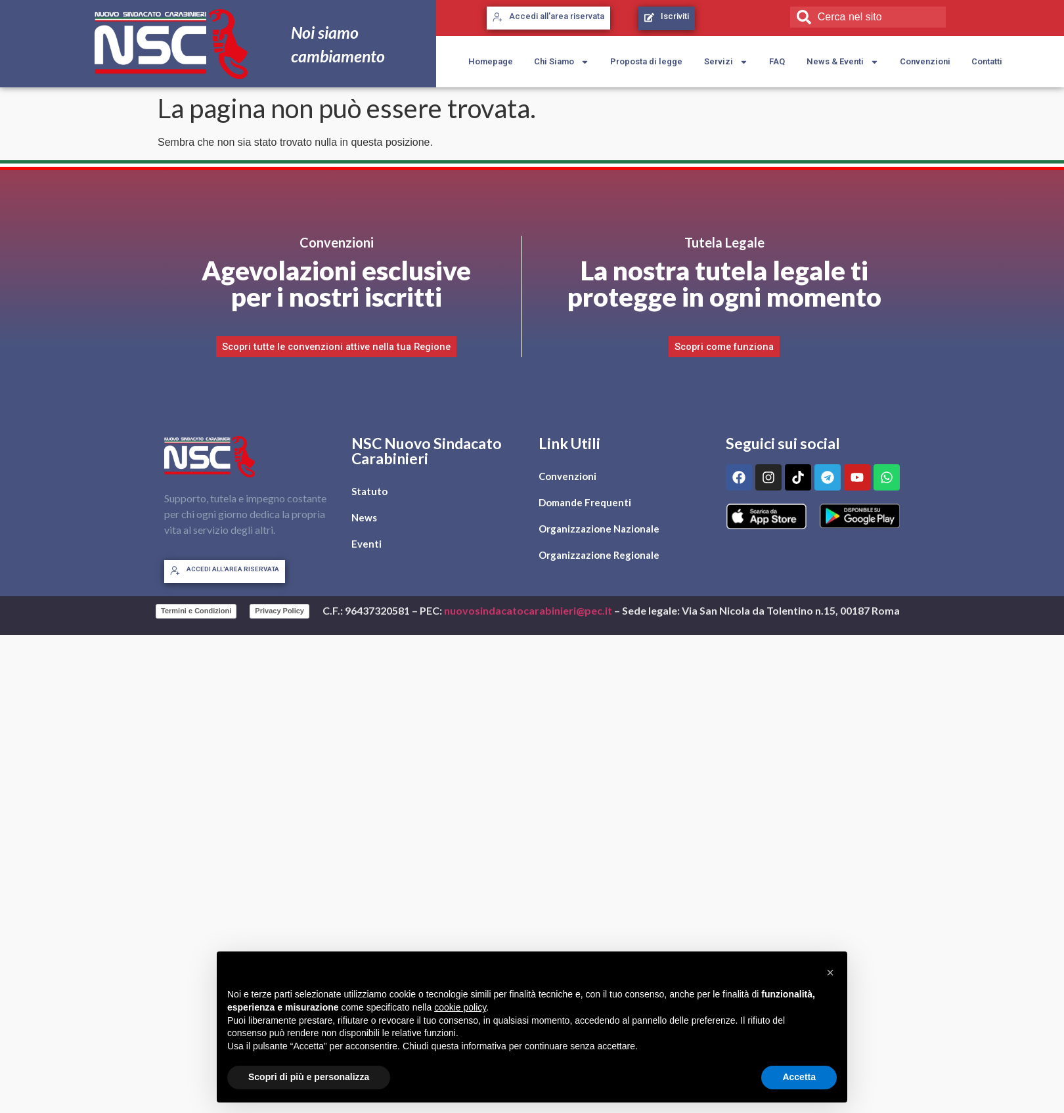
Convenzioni (925, 61)
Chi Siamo (561, 62)
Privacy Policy (279, 611)
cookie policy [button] (460, 1007)
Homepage (490, 61)
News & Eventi (843, 62)
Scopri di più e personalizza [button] (308, 1077)
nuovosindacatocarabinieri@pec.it (528, 610)
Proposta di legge (646, 61)
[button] (830, 972)
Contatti (986, 61)
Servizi (726, 62)
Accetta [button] (799, 1077)
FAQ (777, 61)
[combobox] (868, 17)
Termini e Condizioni (196, 611)
